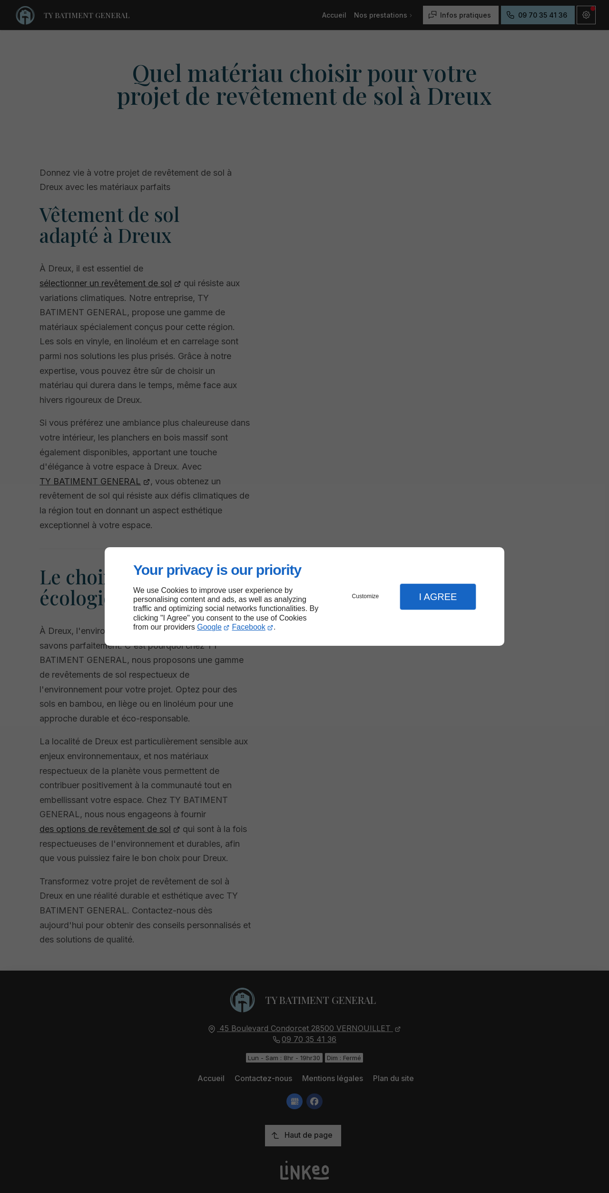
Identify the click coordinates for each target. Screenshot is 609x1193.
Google (209, 627)
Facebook (248, 627)
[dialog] (304, 596)
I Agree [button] (438, 596)
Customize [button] (365, 596)
